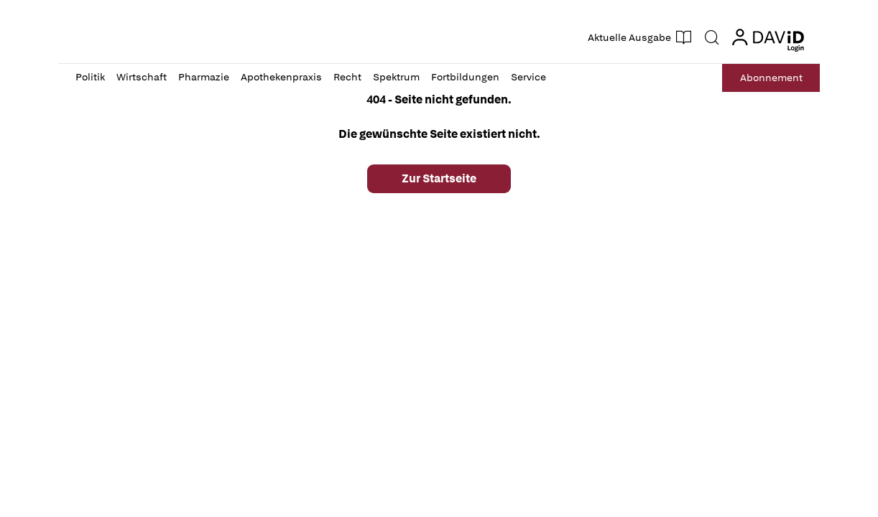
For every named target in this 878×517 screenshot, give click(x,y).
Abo (771, 77)
